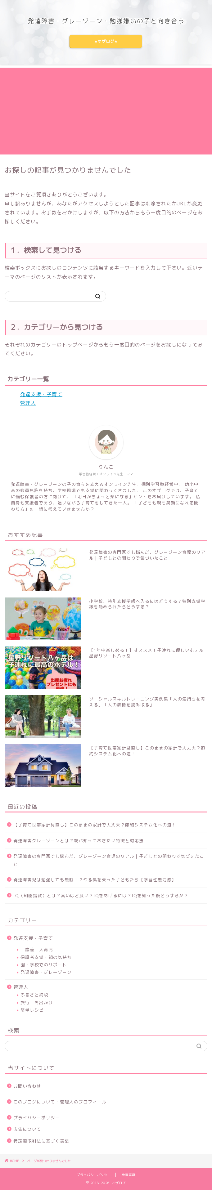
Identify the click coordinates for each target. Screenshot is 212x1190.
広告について (27, 1129)
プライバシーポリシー (36, 1118)
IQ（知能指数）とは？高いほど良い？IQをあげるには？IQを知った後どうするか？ (100, 895)
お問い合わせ (27, 1086)
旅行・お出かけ (36, 1002)
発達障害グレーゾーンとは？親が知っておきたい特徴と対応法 (78, 840)
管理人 (28, 403)
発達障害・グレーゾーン (46, 972)
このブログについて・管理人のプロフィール (59, 1102)
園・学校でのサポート (43, 965)
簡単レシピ (32, 1010)
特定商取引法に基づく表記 (41, 1141)
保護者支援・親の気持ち (46, 957)
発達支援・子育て (41, 394)
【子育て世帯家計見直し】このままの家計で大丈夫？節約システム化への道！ (94, 825)
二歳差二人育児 (36, 949)
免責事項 (128, 1175)
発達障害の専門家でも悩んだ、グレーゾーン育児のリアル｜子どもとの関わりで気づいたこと (108, 860)
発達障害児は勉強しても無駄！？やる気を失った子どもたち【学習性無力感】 (94, 880)
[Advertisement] (106, 111)
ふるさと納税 (34, 995)
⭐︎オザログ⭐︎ (106, 41)
